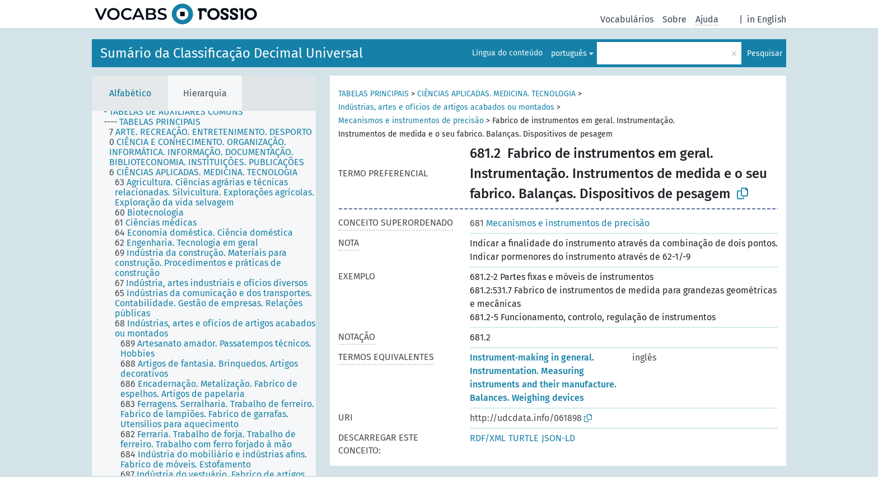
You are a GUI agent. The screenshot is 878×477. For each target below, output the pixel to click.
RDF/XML (488, 438)
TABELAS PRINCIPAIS (373, 94)
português (569, 53)
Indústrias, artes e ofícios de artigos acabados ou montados (446, 107)
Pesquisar (764, 53)
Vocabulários (626, 19)
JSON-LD (558, 438)
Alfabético (130, 93)
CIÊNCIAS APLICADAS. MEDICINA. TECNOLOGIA (496, 94)
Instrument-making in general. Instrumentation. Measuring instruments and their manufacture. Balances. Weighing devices (543, 377)
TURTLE (523, 438)
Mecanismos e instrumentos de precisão (411, 120)
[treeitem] (178, 112)
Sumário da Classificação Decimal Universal (231, 53)
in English (766, 19)
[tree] (204, 293)
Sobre (674, 19)
